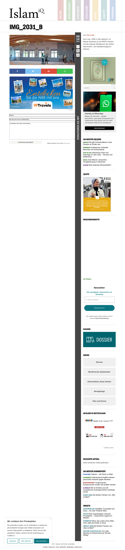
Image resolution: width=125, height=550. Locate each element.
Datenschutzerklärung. (102, 318)
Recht (95, 10)
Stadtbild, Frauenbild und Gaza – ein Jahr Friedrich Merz (98, 510)
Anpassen (12, 541)
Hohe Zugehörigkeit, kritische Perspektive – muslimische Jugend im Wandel (97, 516)
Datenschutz (78, 547)
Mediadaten (70, 547)
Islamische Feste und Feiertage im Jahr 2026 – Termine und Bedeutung (97, 155)
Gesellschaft (69, 10)
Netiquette (67, 143)
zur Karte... (87, 279)
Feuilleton (87, 10)
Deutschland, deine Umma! (99, 382)
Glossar (99, 362)
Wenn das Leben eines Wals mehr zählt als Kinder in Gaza (98, 522)
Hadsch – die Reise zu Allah (98, 474)
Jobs (57, 547)
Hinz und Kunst (99, 401)
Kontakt (45, 547)
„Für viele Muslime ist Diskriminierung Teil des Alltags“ (97, 533)
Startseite (78, 10)
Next (111, 434)
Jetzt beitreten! (99, 128)
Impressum (52, 547)
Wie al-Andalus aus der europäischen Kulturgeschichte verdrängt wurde (99, 490)
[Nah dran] (50, 518)
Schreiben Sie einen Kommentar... (42, 130)
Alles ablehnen (26, 541)
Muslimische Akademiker (99, 372)
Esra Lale (90, 35)
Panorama (113, 10)
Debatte (104, 10)
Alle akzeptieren (41, 541)
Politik (61, 10)
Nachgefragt (99, 391)
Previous (86, 434)
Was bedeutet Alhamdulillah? (97, 165)
